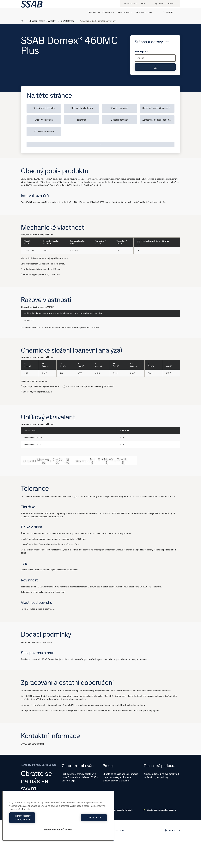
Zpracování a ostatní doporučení (158, 119)
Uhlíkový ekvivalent (44, 119)
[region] (58, 817)
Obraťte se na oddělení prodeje (118, 810)
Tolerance (81, 119)
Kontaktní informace (44, 131)
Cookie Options (172, 830)
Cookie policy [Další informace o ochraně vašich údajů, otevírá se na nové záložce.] (25, 813)
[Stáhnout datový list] (155, 67)
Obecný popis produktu (44, 108)
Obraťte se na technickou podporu (160, 810)
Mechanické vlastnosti (82, 108)
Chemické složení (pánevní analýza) (158, 108)
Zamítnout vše (83, 819)
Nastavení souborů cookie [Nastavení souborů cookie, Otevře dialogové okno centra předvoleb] (58, 829)
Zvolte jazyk (141, 51)
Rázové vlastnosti (119, 108)
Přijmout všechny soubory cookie (33, 819)
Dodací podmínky (119, 119)
